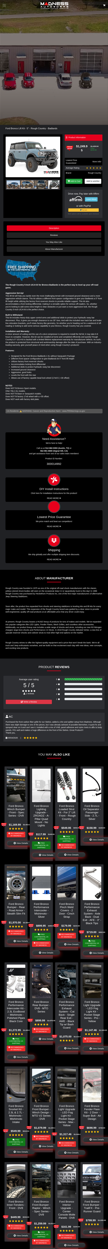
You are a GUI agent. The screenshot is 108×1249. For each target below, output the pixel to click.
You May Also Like (54, 242)
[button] (57, 157)
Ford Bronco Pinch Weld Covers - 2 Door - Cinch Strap (66, 910)
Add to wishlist (92, 181)
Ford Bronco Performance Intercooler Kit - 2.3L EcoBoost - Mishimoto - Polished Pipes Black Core (16, 1011)
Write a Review (29, 702)
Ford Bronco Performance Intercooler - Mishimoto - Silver (41, 910)
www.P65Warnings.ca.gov (73, 411)
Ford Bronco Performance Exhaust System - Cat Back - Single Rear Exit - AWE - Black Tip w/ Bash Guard (67, 1014)
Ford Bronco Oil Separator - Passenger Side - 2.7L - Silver (92, 812)
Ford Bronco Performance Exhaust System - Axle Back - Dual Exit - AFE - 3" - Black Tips (92, 913)
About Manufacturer (54, 249)
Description (54, 228)
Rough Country (94, 173)
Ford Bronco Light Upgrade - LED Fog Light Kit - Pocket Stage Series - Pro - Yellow (92, 1011)
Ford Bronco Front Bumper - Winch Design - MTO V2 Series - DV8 (41, 1112)
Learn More (91, 199)
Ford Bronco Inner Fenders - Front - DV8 (16, 1205)
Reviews (54, 235)
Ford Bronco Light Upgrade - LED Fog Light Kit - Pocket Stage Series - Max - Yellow (66, 1116)
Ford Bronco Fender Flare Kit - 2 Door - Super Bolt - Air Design (92, 1112)
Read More (54, 526)
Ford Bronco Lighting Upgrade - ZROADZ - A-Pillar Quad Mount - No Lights (41, 816)
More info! (97, 161)
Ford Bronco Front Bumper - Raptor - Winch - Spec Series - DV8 (41, 1208)
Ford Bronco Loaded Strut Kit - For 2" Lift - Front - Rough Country (67, 812)
